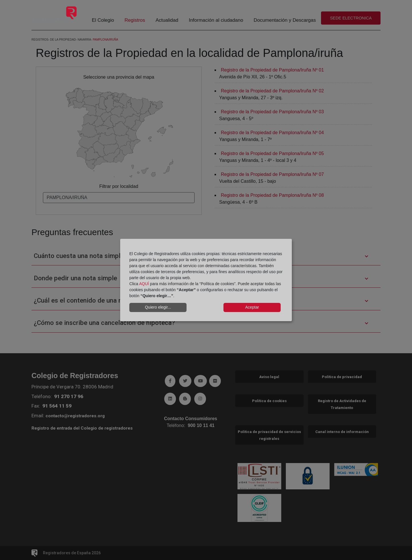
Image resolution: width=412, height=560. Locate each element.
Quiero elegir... (158, 307)
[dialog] (206, 280)
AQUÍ (144, 283)
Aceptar (252, 307)
